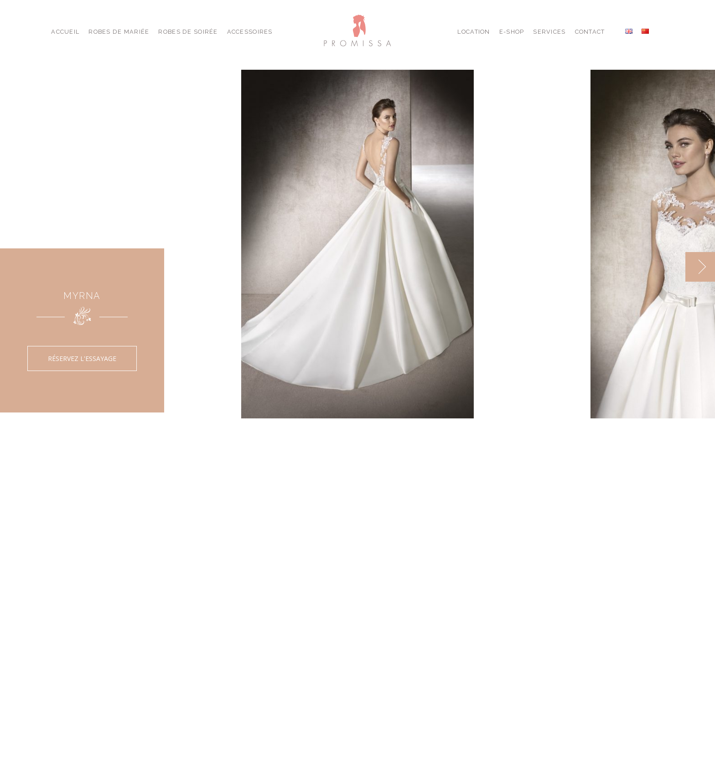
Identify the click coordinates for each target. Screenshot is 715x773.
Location (473, 31)
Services (549, 31)
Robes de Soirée (188, 31)
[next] (700, 267)
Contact (590, 31)
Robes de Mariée (118, 31)
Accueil (65, 31)
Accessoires (250, 31)
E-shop (511, 31)
